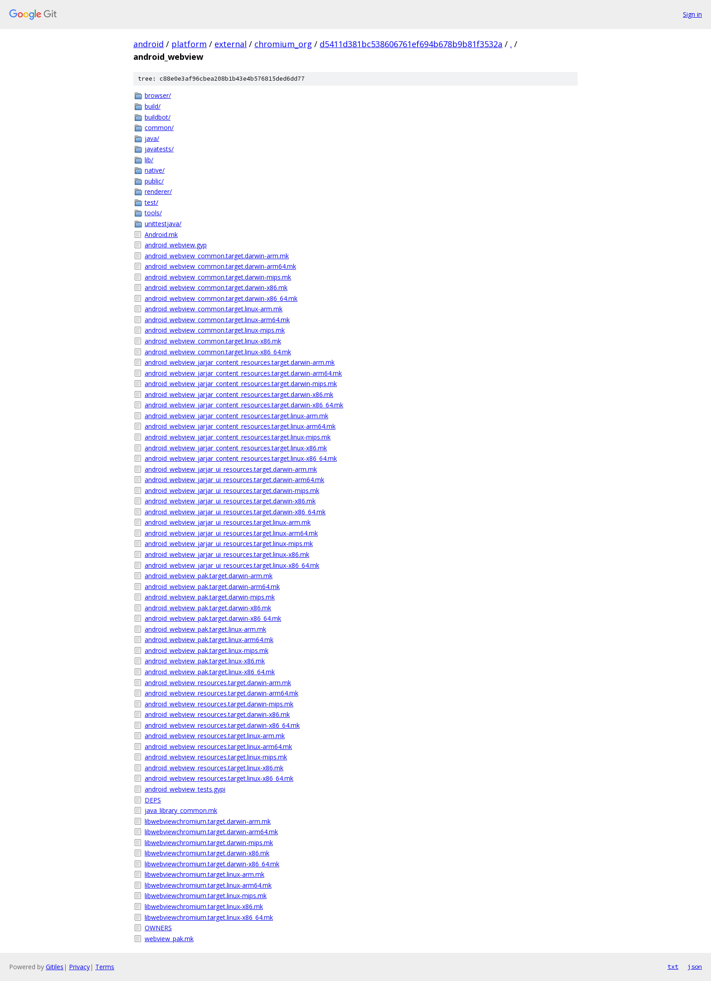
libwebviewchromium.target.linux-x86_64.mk (209, 917)
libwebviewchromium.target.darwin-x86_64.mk (212, 864)
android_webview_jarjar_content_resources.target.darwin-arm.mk (240, 362)
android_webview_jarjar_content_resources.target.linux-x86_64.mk (241, 458)
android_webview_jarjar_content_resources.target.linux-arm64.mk (240, 426)
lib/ (149, 159)
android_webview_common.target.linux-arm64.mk (217, 319)
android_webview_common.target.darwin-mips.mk (218, 277)
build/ (153, 106)
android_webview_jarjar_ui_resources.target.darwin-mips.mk (232, 490)
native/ (155, 170)
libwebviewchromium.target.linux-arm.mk (204, 874)
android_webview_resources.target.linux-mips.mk (216, 757)
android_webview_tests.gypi (185, 789)
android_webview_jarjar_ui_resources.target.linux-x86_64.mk (232, 565)
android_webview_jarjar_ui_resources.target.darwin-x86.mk (230, 501)
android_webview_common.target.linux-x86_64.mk (218, 352)
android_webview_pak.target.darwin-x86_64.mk (213, 618)
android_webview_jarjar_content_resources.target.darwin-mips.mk (241, 383)
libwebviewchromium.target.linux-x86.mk (204, 906)
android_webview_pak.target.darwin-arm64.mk (212, 586)
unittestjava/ (163, 223)
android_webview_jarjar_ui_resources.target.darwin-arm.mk (231, 469)
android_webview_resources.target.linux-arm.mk (215, 735)
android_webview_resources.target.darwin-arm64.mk (221, 693)
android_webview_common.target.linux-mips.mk (215, 330)
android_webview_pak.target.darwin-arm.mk (209, 575)
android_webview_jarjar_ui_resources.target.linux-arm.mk (228, 522)
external (230, 44)
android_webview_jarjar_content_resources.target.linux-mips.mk (238, 437)
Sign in (692, 14)
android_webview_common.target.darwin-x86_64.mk (221, 298)
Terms (104, 966)
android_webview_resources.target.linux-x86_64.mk (219, 778)
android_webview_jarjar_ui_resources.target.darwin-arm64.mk (234, 479)
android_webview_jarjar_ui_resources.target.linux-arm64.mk (231, 533)
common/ (159, 127)
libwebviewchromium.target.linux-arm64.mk (208, 885)
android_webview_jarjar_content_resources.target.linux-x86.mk (236, 448)
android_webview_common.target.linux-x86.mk (213, 341)
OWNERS (158, 927)
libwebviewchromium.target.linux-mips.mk (206, 895)
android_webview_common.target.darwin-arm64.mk (220, 266)
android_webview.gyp (176, 245)
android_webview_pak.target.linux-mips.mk (206, 650)
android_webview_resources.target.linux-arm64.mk (218, 746)
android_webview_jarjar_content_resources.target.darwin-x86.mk (239, 394)
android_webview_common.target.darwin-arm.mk (217, 255)
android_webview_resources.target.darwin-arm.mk (218, 682)
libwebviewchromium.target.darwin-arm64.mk (211, 831)
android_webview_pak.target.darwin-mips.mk (210, 597)
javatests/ (159, 149)
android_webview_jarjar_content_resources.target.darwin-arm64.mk (243, 373)
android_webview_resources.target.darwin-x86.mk (217, 714)
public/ (154, 181)
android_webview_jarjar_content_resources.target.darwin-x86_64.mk (244, 405)
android (148, 44)
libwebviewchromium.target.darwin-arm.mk (208, 821)
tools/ (153, 212)
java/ (152, 138)
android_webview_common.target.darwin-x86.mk (216, 287)
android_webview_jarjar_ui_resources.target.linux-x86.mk (227, 554)
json (694, 966)
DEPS (153, 800)
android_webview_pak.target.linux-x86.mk (205, 661)
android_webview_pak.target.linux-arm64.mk (209, 639)
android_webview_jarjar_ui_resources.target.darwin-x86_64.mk (235, 511)
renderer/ (158, 191)
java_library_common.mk (181, 810)
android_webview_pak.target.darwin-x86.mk (208, 608)
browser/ (158, 95)
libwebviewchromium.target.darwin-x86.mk (207, 853)
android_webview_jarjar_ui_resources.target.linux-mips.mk (229, 543)
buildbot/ (157, 117)
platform (189, 44)
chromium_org (283, 44)
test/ (151, 202)
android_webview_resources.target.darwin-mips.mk (219, 704)
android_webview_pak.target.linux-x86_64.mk (210, 671)
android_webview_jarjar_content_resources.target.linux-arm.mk (236, 415)
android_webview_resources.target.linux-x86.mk (214, 768)
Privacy (79, 966)
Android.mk (161, 234)
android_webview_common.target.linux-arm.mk (213, 308)
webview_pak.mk (169, 938)
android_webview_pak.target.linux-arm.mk (205, 629)
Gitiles (54, 966)
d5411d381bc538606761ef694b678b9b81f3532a (411, 44)
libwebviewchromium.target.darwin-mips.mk (209, 842)
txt (672, 966)
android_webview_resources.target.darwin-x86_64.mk (222, 725)
